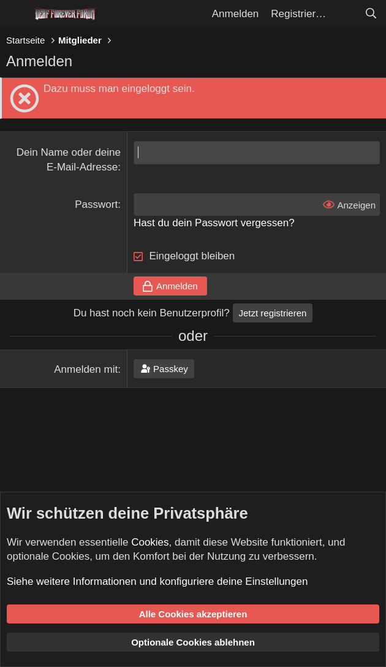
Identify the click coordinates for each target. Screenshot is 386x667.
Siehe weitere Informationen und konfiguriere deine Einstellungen (157, 581)
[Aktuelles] (345, 14)
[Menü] (16, 14)
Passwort (96, 204)
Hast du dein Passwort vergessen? (214, 223)
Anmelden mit (86, 369)
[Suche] (371, 14)
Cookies (149, 542)
